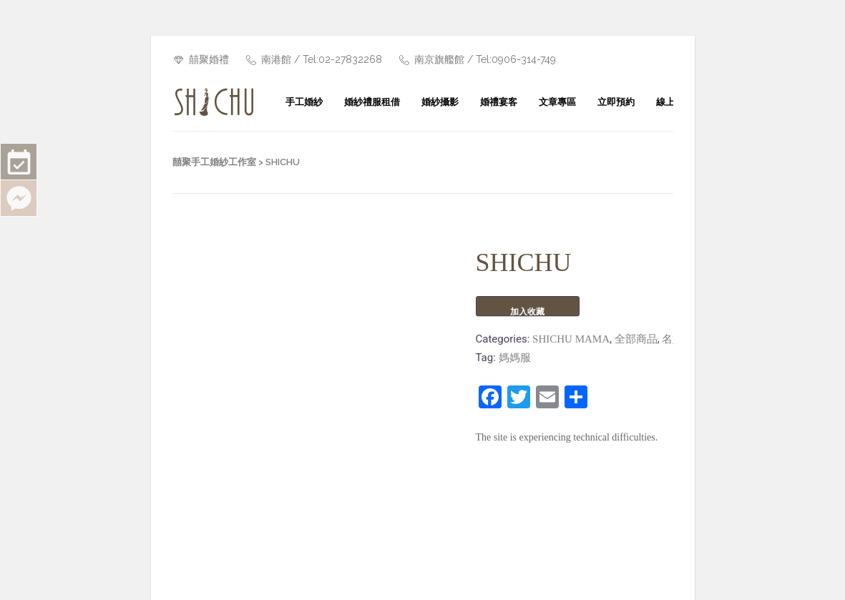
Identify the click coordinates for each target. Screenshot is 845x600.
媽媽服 (515, 357)
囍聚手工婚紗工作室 (214, 162)
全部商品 (636, 339)
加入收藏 (527, 311)
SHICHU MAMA (571, 339)
